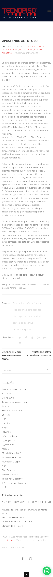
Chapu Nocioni (34, 303)
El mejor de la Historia (12, 525)
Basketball (32, 46)
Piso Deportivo (26, 49)
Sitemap (10, 540)
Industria (6, 49)
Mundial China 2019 (11, 453)
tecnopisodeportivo (22, 329)
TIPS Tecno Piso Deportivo (14, 482)
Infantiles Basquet (11, 436)
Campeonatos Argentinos (14, 401)
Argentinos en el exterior (14, 389)
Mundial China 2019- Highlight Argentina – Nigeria (12, 355)
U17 (4, 487)
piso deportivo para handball (27, 316)
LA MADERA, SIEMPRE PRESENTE (17, 521)
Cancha (41, 46)
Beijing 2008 (8, 397)
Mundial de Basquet (11, 457)
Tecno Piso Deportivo (12, 478)
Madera (15, 49)
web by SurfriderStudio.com (13, 547)
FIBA (4, 419)
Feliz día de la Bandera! (13, 517)
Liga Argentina (8, 440)
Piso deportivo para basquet (27, 309)
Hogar (5, 427)
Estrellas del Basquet (12, 410)
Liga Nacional (8, 444)
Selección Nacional (11, 474)
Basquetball (18, 303)
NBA (4, 465)
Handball (6, 423)
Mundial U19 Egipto (11, 461)
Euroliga (6, 414)
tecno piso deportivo (23, 322)
